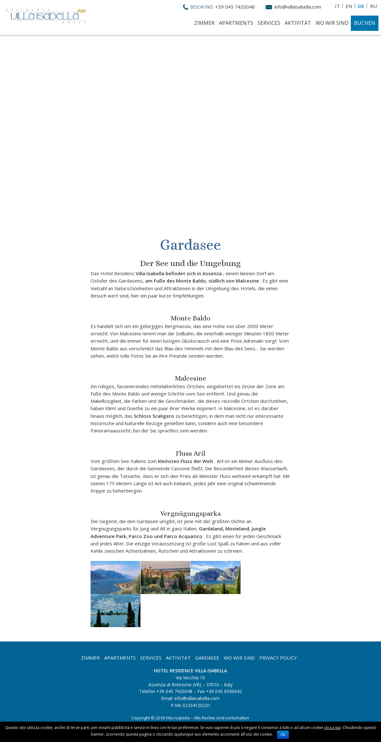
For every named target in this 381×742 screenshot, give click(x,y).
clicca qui (332, 727)
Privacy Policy (278, 657)
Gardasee (207, 657)
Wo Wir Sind (332, 22)
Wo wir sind (239, 657)
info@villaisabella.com (298, 7)
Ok (283, 734)
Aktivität (298, 22)
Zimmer (204, 22)
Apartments (236, 22)
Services (269, 22)
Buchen (364, 22)
